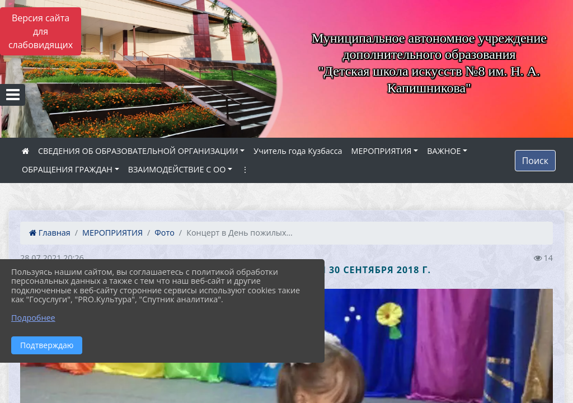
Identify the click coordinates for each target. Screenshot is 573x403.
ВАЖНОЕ (444, 151)
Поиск (535, 160)
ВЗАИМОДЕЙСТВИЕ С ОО (177, 169)
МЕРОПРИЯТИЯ (381, 151)
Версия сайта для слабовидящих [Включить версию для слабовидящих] (40, 31)
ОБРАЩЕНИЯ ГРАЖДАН (67, 169)
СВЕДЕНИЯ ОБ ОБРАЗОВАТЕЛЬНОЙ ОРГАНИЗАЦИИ (138, 151)
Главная (50, 232)
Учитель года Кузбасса (297, 151)
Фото (164, 232)
